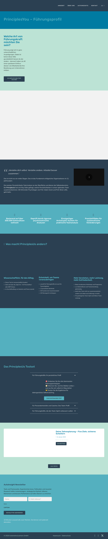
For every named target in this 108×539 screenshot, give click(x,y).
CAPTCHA (7, 507)
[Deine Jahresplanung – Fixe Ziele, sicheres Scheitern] (29, 443)
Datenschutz (66, 536)
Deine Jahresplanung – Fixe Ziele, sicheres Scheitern (76, 432)
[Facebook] (98, 535)
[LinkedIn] (94, 535)
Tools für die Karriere (62, 440)
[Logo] (5, 5)
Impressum (57, 536)
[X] (102, 535)
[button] (102, 5)
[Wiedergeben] (89, 177)
